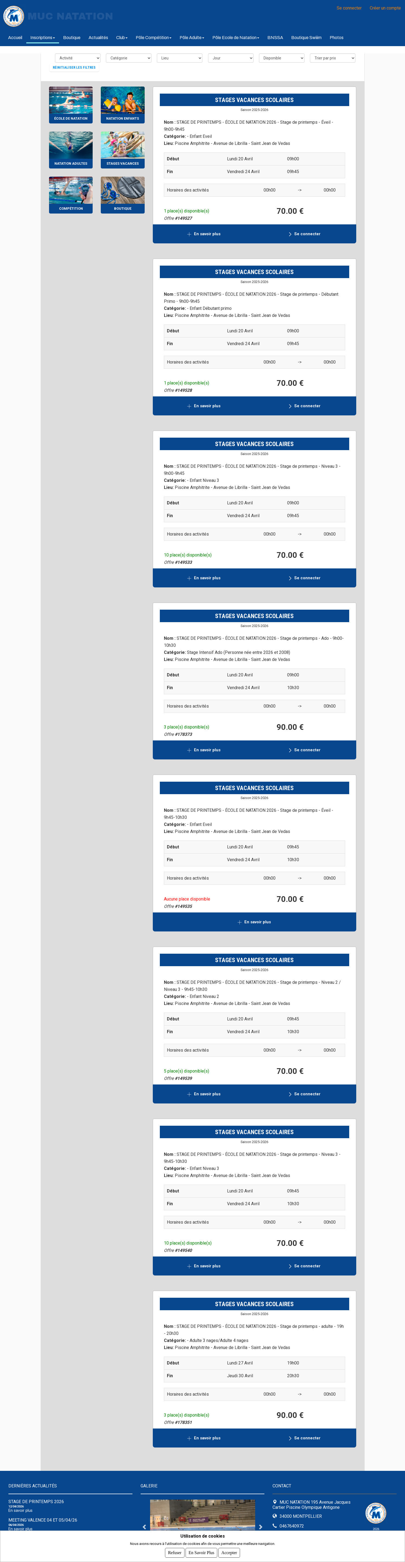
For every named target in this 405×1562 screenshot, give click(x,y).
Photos (337, 37)
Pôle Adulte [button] (192, 37)
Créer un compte (385, 8)
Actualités (98, 37)
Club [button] (122, 37)
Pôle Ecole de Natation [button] (235, 37)
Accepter (229, 1552)
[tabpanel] (202, 1527)
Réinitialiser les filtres (74, 67)
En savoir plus (207, 233)
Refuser (175, 1552)
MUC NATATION (70, 16)
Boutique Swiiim (306, 37)
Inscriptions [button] (42, 37)
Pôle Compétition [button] (153, 37)
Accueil (15, 37)
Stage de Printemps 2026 (36, 1501)
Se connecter (349, 8)
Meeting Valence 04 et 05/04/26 (42, 1520)
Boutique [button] (71, 37)
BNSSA (275, 37)
